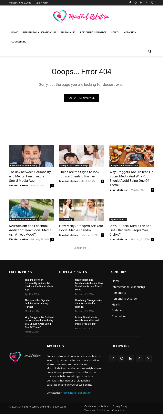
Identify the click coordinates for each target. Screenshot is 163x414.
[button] (149, 51)
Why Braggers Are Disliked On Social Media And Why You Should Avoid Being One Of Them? (131, 178)
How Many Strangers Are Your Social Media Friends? (81, 228)
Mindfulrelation (18, 185)
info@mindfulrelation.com (75, 392)
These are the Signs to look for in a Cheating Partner (79, 174)
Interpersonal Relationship (23, 165)
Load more (81, 247)
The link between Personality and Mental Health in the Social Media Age (30, 176)
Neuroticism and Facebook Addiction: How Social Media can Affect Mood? (30, 230)
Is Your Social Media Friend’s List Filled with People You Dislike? (130, 230)
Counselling (66, 219)
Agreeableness (118, 219)
